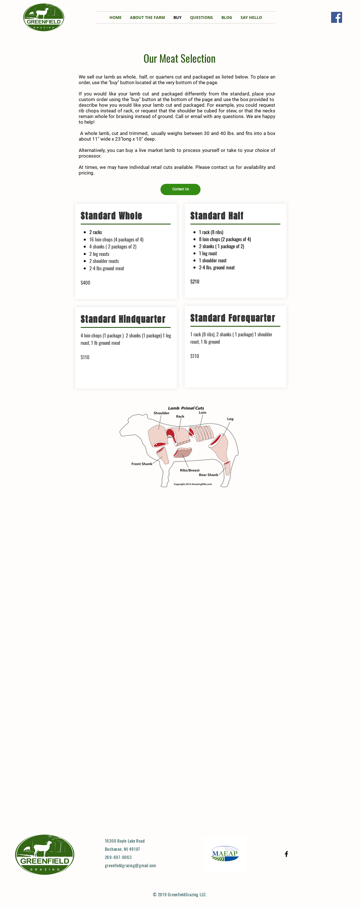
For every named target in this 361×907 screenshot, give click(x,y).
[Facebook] (336, 17)
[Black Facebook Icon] (286, 854)
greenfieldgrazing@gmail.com (130, 865)
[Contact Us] (180, 189)
